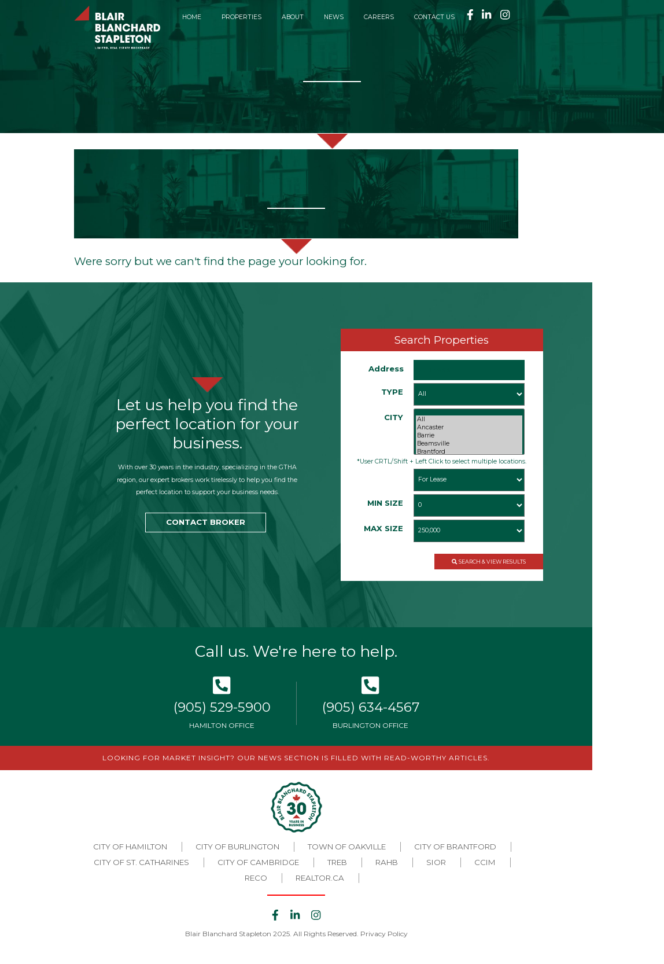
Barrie (469, 436)
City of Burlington (237, 846)
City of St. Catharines (141, 862)
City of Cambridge (258, 862)
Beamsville (469, 444)
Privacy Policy (384, 933)
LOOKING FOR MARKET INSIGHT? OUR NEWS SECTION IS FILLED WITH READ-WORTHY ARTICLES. (296, 757)
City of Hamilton (130, 846)
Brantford (469, 452)
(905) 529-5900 (222, 707)
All (469, 419)
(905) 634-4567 (370, 707)
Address (386, 368)
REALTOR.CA (320, 877)
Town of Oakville (347, 846)
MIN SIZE (385, 502)
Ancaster (469, 428)
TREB (337, 862)
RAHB (386, 862)
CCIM (485, 862)
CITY (393, 417)
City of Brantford (455, 846)
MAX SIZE (383, 528)
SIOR (436, 862)
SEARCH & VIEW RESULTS (488, 561)
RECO (256, 877)
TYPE (392, 391)
